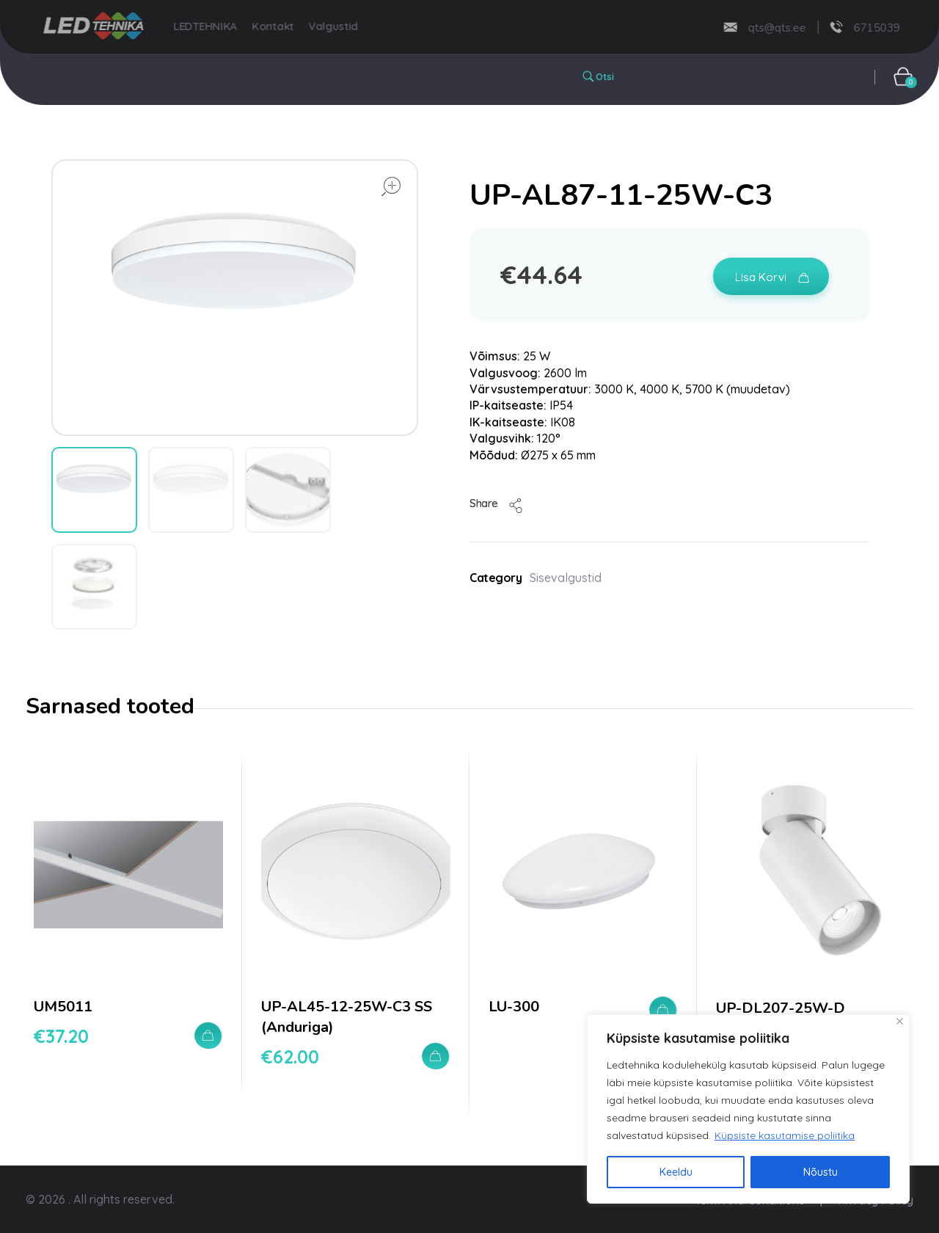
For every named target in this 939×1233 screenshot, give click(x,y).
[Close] (899, 1021)
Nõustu (820, 1172)
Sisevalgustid (566, 577)
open (391, 186)
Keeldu (676, 1172)
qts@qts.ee (757, 27)
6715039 (856, 27)
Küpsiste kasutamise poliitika (785, 1135)
